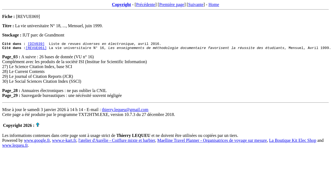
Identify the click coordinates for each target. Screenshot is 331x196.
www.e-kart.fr (64, 142)
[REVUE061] (36, 49)
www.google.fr (37, 142)
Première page (171, 4)
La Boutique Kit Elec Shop (292, 142)
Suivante (195, 4)
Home (213, 4)
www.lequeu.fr (15, 147)
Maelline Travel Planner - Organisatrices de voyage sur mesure (212, 142)
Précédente (145, 4)
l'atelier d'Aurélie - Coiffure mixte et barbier (116, 142)
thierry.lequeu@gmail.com (125, 111)
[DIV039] (36, 44)
